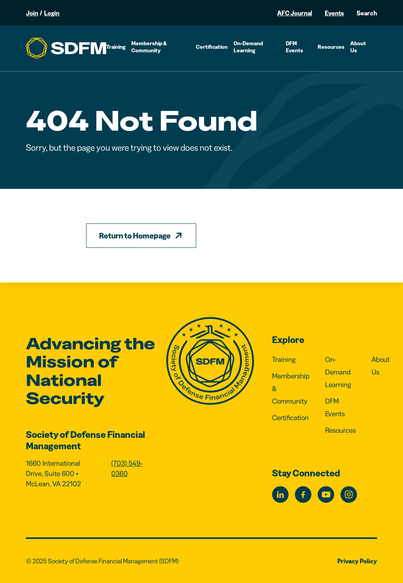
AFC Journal (294, 13)
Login (51, 13)
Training (115, 46)
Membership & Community (149, 47)
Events (334, 13)
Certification (212, 46)
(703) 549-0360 (127, 468)
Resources (331, 46)
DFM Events (294, 47)
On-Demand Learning (248, 47)
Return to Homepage (135, 235)
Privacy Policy (357, 561)
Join (32, 13)
